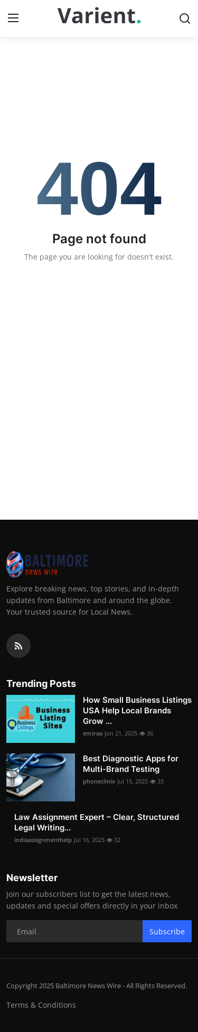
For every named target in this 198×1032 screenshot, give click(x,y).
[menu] (13, 18)
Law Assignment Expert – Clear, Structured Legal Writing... (96, 822)
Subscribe (167, 931)
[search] (185, 18)
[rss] (18, 646)
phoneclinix (99, 781)
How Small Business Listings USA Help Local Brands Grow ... (137, 710)
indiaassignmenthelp (43, 840)
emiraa (92, 733)
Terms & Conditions (41, 1005)
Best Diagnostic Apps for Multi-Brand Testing (130, 763)
